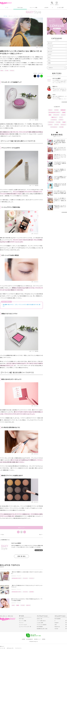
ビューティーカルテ (23, 624)
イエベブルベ (51, 122)
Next (40, 534)
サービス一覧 (2, 648)
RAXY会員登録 (57, 618)
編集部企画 (63, 110)
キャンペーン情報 (33, 7)
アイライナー (32, 578)
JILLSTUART (31, 591)
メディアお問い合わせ (41, 620)
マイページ (21, 622)
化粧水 (64, 122)
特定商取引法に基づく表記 (42, 628)
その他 (49, 63)
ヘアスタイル (53, 119)
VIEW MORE (64, 102)
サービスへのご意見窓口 (41, 624)
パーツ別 (6, 70)
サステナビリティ (18, 648)
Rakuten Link (57, 626)
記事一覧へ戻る (21, 556)
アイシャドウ (25, 578)
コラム (49, 60)
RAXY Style (20, 7)
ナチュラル (12, 70)
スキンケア (50, 43)
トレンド (63, 114)
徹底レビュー (54, 117)
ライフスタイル (54, 127)
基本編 (18, 605)
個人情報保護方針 (29, 639)
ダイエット (63, 124)
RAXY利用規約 (40, 626)
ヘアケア (49, 54)
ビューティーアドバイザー (24, 626)
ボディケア (50, 51)
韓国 (50, 114)
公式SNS (46, 7)
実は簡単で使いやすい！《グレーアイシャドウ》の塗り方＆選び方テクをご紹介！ (21, 305)
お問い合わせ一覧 (10, 648)
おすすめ (56, 110)
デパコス (50, 124)
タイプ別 (61, 127)
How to (2, 70)
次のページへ (21, 527)
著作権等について (37, 639)
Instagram (56, 622)
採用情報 (43, 639)
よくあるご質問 (60, 7)
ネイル (49, 57)
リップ (61, 117)
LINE (56, 624)
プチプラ (61, 119)
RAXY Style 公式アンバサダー (16, 578)
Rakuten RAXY (6, 3)
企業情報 (23, 639)
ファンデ (56, 124)
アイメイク (5, 68)
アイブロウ (22, 605)
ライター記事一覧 (39, 550)
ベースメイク (50, 46)
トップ (6, 7)
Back (2, 534)
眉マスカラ (28, 605)
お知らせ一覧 (39, 618)
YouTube (56, 628)
